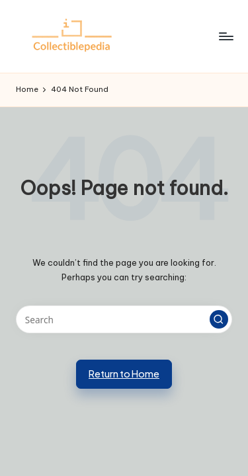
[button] (219, 319)
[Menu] (225, 36)
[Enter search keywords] (124, 319)
